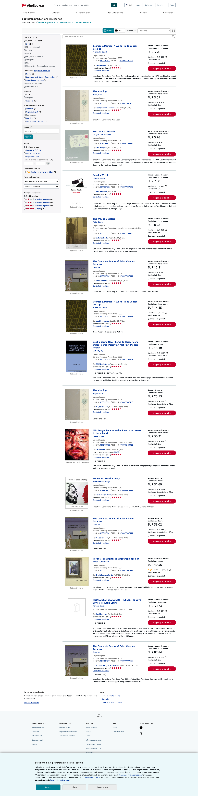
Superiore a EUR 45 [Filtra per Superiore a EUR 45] (33, 156)
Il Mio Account (37, 736)
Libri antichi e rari (83, 13)
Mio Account (148, 5)
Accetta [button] (48, 787)
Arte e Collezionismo (114, 13)
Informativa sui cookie (93, 748)
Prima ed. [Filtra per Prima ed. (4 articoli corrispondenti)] (30, 109)
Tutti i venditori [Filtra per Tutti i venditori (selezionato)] (32, 196)
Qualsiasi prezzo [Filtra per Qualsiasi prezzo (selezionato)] (32, 147)
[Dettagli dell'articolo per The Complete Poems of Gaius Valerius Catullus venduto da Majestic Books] (77, 533)
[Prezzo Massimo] (40, 163)
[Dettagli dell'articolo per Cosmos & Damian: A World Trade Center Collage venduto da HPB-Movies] (77, 60)
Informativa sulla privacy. (60, 780)
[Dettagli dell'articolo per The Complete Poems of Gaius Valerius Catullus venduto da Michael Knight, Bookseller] (77, 660)
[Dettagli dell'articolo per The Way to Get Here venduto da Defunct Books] (77, 233)
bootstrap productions (48, 22)
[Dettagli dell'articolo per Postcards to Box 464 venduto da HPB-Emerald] (77, 145)
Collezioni (56, 13)
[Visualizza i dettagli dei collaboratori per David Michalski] (100, 52)
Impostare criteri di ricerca (112, 702)
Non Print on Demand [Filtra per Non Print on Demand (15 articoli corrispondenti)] (35, 121)
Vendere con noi (169, 13)
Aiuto (172, 5)
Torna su (99, 716)
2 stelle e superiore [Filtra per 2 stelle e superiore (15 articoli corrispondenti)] (39, 199)
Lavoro (88, 736)
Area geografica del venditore (36, 181)
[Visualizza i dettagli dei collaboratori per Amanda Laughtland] (102, 134)
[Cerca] (114, 5)
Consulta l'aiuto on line (111, 696)
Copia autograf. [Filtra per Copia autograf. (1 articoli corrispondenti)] (32, 112)
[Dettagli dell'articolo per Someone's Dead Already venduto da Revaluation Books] (77, 493)
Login (138, 5)
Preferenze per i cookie (93, 744)
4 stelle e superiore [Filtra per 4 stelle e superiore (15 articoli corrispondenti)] (39, 206)
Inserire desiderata (31, 703)
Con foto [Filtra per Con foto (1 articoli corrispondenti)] (30, 118)
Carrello (34, 744)
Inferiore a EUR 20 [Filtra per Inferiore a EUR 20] (32, 150)
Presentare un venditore (67, 736)
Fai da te (115, 727)
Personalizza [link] (102, 787)
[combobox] (81, 5)
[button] (173, 36)
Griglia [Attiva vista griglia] (119, 30)
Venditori (143, 13)
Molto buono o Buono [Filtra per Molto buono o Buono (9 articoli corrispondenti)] (35, 80)
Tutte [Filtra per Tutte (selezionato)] (27, 94)
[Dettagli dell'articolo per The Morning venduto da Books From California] (77, 105)
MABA (116, 452)
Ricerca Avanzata (28, 13)
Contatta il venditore (101, 70)
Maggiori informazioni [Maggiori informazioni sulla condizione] (42, 71)
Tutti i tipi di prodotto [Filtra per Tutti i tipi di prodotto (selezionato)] (34, 41)
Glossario (105, 699)
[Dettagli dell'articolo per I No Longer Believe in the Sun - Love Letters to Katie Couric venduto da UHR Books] (77, 444)
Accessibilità (90, 752)
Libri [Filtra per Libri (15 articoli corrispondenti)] (28, 44)
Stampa (88, 732)
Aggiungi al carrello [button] (162, 68)
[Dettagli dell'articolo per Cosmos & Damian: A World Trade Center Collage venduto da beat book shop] (77, 316)
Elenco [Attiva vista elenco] (108, 30)
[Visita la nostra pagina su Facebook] (141, 728)
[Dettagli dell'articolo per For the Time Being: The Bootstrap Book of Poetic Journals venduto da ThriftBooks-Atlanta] (77, 571)
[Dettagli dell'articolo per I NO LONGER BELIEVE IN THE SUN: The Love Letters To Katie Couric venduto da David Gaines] (77, 607)
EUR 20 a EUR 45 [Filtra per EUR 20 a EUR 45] (32, 153)
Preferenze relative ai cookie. (130, 775)
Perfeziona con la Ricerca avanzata (75, 22)
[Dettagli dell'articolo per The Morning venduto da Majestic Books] (77, 404)
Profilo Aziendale (91, 727)
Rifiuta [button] (74, 787)
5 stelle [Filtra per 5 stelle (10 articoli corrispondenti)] (35, 209)
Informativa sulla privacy (94, 740)
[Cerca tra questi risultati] (119, 37)
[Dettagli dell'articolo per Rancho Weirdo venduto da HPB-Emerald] (77, 189)
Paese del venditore (32, 186)
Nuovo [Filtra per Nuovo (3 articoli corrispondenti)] (29, 74)
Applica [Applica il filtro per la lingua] (28, 137)
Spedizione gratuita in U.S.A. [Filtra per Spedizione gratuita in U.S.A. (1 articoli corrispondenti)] (40, 172)
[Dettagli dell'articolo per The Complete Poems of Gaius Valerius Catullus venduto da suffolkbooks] (77, 276)
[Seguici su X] (141, 733)
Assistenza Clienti (118, 732)
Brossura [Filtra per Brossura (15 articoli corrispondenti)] (30, 101)
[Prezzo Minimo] (28, 163)
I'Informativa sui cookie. (91, 777)
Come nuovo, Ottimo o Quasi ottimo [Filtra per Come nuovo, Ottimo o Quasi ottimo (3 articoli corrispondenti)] (41, 77)
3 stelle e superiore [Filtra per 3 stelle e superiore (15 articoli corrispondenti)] (39, 202)
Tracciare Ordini (37, 740)
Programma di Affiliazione (68, 732)
